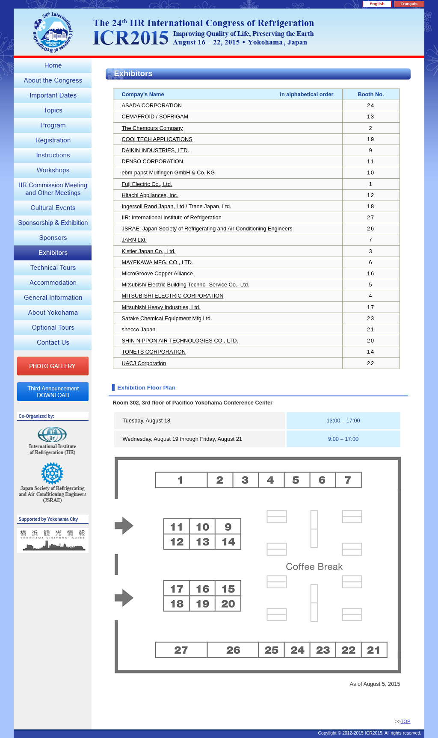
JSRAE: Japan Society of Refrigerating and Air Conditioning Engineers (207, 228)
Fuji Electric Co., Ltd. (147, 184)
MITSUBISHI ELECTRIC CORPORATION (173, 295)
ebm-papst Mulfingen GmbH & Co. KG (168, 172)
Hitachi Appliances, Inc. (150, 195)
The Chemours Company (152, 128)
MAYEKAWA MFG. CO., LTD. (157, 262)
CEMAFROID (138, 116)
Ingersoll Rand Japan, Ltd (153, 206)
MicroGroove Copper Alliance (157, 273)
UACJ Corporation (144, 363)
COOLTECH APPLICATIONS (157, 139)
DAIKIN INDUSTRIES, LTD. (155, 150)
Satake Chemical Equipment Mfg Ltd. (167, 318)
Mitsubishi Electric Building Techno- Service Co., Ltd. (186, 284)
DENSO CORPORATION (152, 161)
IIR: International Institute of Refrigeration (172, 217)
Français (409, 3)
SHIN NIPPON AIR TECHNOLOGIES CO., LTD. (180, 340)
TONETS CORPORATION (154, 351)
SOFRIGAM (173, 116)
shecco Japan (139, 329)
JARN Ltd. (134, 239)
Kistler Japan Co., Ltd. (149, 251)
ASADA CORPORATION (152, 105)
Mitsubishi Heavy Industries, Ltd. (161, 307)
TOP (406, 721)
